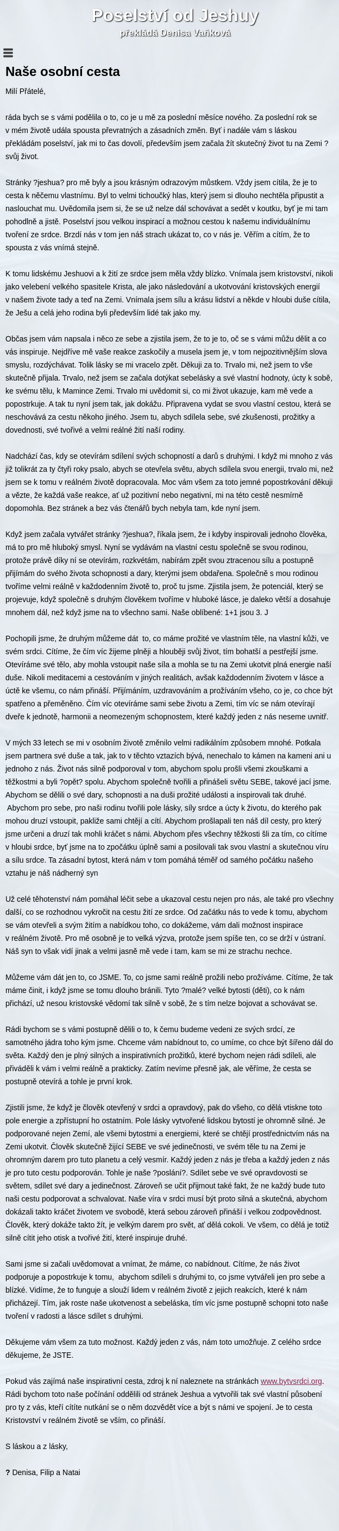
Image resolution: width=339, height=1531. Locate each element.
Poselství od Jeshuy (175, 15)
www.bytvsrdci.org (291, 1381)
